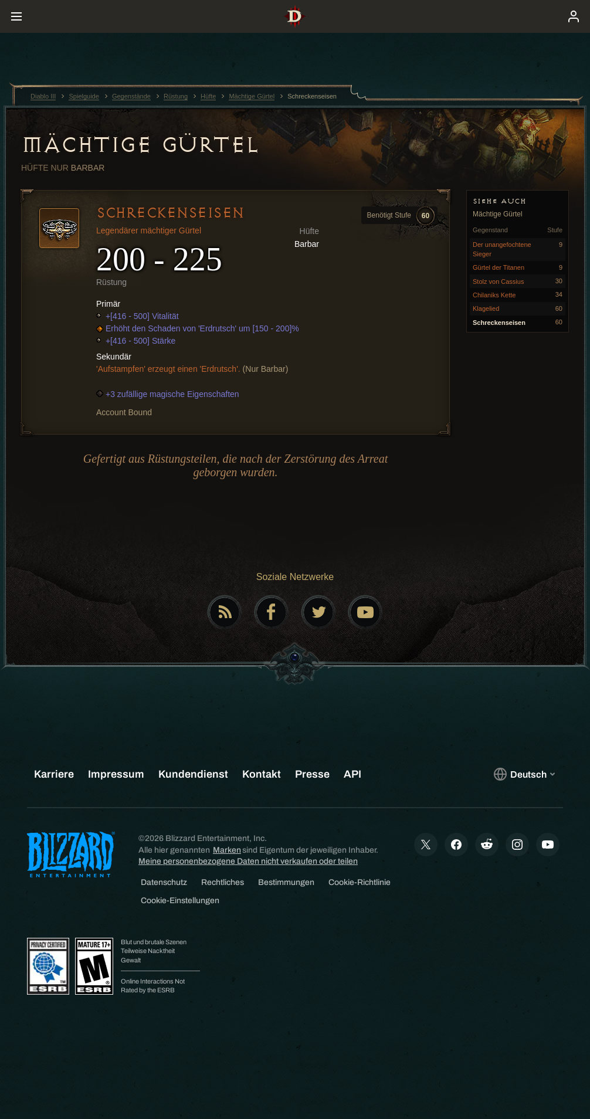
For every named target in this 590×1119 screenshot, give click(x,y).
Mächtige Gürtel (140, 144)
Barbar (88, 167)
